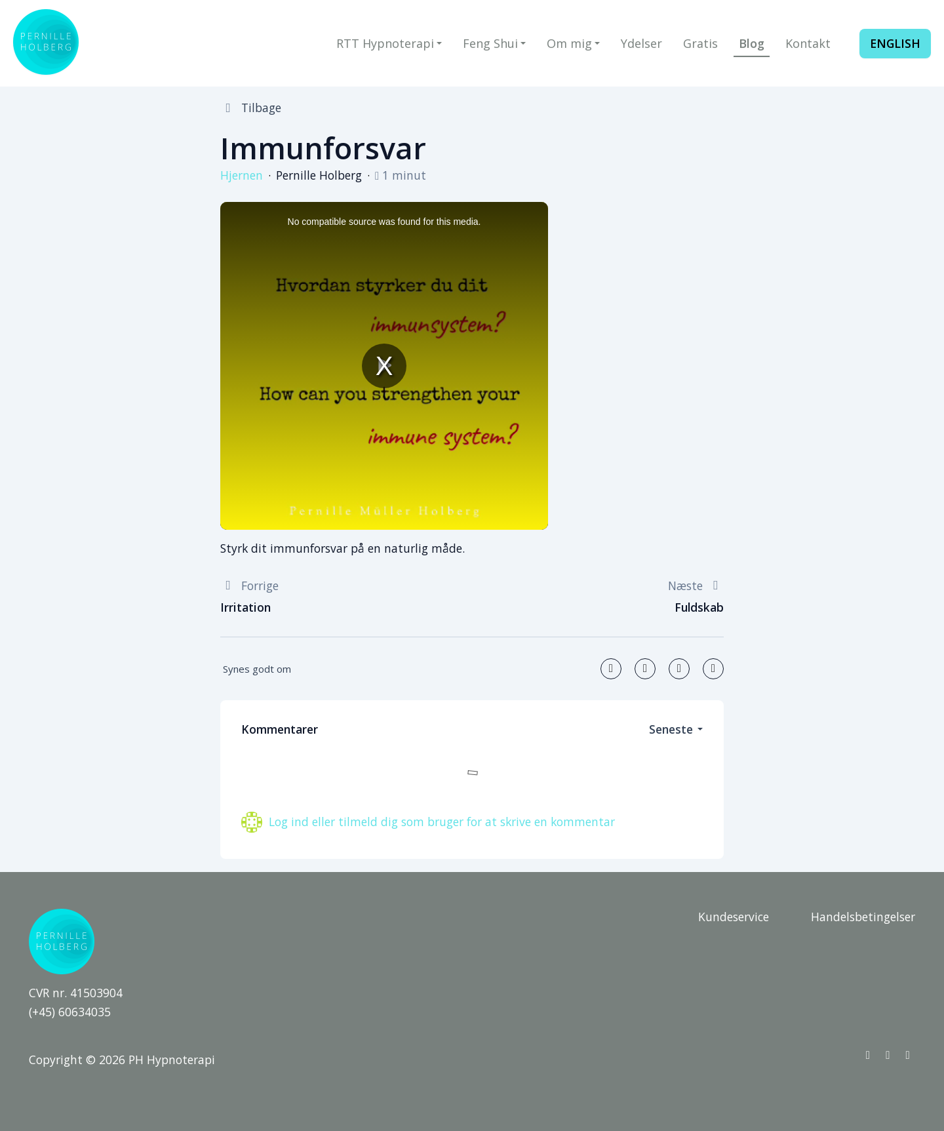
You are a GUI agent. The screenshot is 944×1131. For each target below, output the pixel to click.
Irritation (245, 607)
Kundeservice (733, 916)
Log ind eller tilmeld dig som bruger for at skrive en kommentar (442, 821)
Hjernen (241, 175)
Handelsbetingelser (863, 916)
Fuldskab (699, 607)
